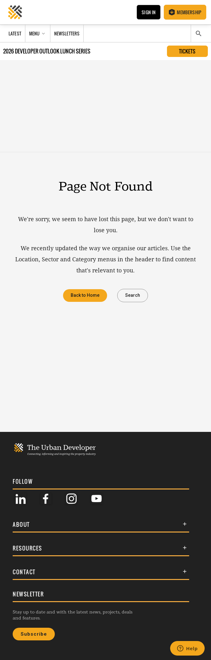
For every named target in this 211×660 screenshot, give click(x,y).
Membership (185, 12)
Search (133, 295)
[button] (101, 524)
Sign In (149, 12)
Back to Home (85, 295)
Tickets (187, 51)
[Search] (198, 33)
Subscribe (34, 634)
